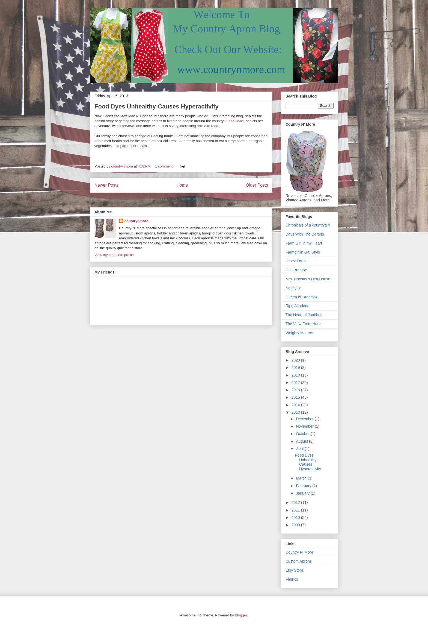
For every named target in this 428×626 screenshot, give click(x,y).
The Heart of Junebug (304, 315)
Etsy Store (294, 570)
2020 (296, 360)
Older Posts (257, 185)
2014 (296, 405)
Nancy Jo (293, 288)
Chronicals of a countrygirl (308, 225)
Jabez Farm (296, 261)
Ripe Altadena (297, 306)
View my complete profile (114, 255)
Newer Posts (106, 185)
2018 (296, 375)
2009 (296, 525)
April (300, 448)
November (305, 426)
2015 (296, 397)
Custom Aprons (299, 561)
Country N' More (299, 552)
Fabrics (292, 579)
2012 (296, 502)
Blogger (241, 615)
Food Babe (235, 121)
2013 (296, 412)
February (304, 486)
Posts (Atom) (192, 199)
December (305, 419)
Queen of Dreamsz (302, 297)
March (302, 478)
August (302, 441)
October (303, 433)
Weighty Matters (299, 333)
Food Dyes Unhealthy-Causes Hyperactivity (156, 106)
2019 (296, 367)
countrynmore (136, 221)
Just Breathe (296, 270)
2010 (296, 517)
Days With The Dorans (305, 234)
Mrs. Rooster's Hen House (308, 279)
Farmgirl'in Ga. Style (303, 252)
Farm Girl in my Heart (304, 243)
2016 (296, 390)
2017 (296, 382)
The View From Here (303, 324)
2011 (296, 510)
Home (182, 185)
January (303, 493)
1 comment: (165, 166)
